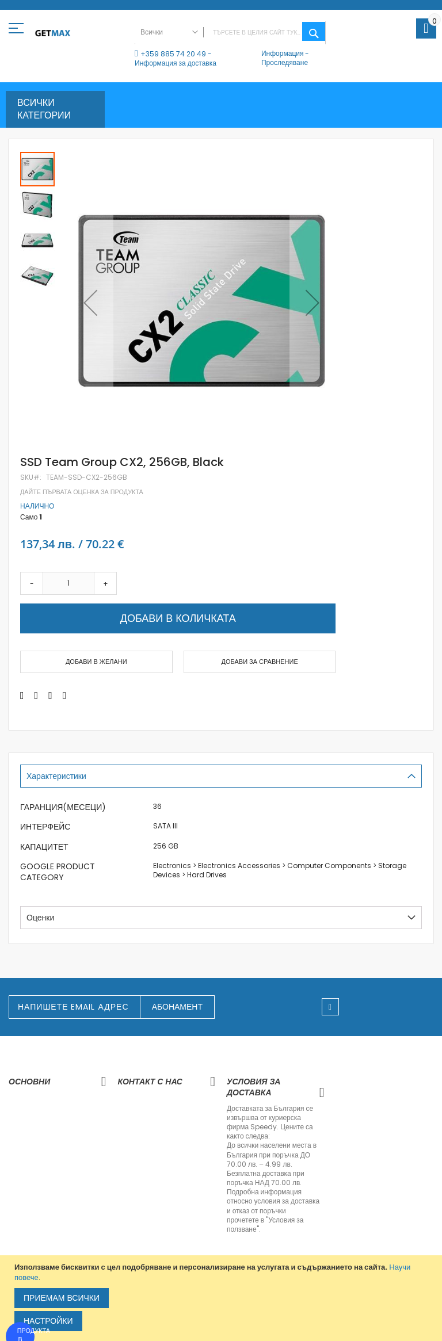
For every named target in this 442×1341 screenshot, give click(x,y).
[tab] (221, 776)
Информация (282, 53)
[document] (222, 1298)
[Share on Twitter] (37, 695)
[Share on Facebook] (22, 695)
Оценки (40, 917)
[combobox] (230, 32)
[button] (90, 302)
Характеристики (56, 776)
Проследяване (284, 62)
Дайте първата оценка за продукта (81, 492)
